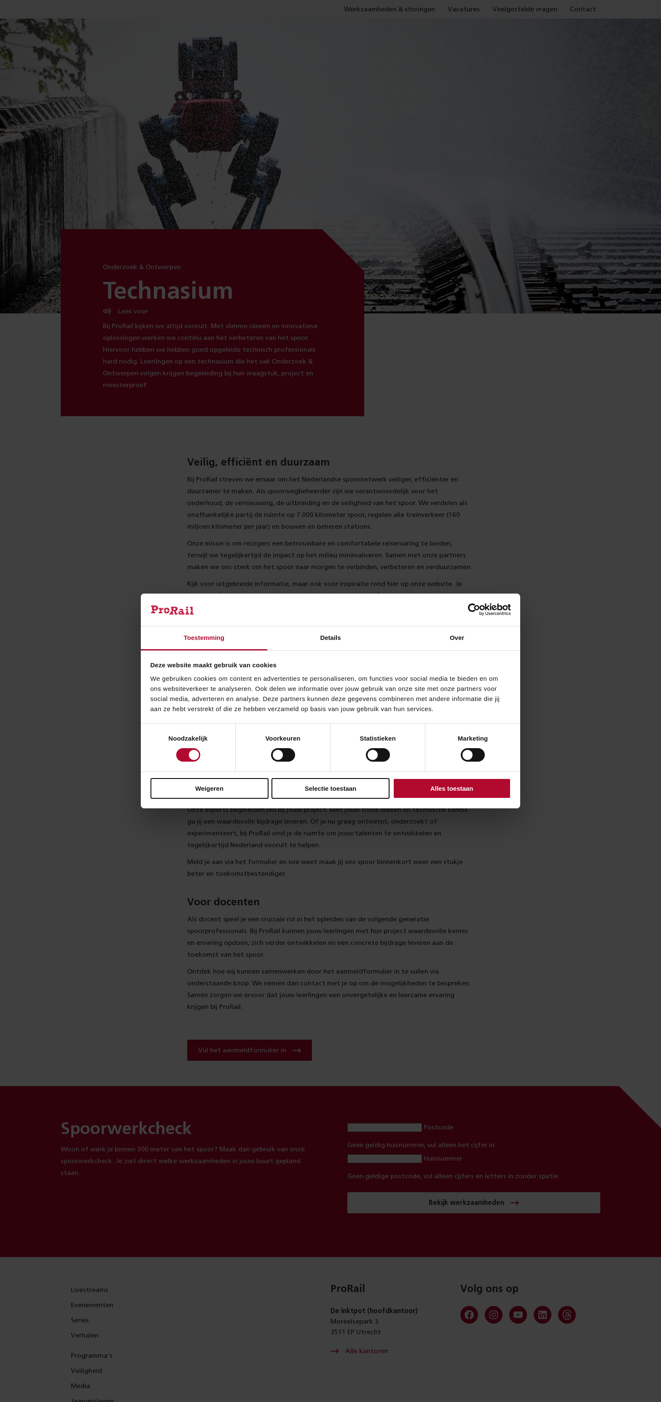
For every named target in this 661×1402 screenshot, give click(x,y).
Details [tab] (330, 637)
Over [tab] (457, 637)
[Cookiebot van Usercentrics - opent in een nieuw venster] (474, 609)
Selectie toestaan (331, 788)
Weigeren (209, 788)
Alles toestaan (451, 788)
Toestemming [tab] (204, 637)
